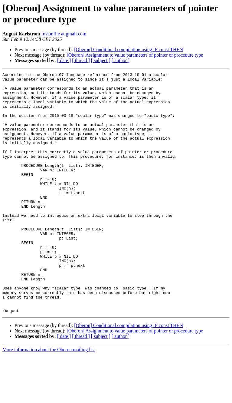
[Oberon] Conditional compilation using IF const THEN (128, 49)
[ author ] (121, 60)
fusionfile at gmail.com (64, 33)
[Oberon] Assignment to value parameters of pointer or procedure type (135, 55)
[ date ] (64, 60)
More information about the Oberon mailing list (48, 397)
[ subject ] (100, 60)
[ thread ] (81, 60)
